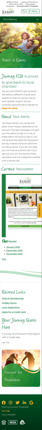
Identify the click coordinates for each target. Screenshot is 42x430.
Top (4, 259)
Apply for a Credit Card (14, 312)
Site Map (6, 411)
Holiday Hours (9, 303)
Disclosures (10, 6)
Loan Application (11, 307)
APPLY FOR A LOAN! (16, 4)
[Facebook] (4, 402)
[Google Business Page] (31, 402)
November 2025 (14, 254)
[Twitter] (18, 402)
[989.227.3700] (12, 2)
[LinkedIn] (25, 402)
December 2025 (14, 250)
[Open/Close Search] (23, 11)
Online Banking (10, 19)
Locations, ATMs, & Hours (29, 2)
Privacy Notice (30, 4)
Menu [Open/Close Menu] (34, 11)
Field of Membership (13, 298)
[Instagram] (11, 402)
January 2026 (13, 247)
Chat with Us (39, 210)
